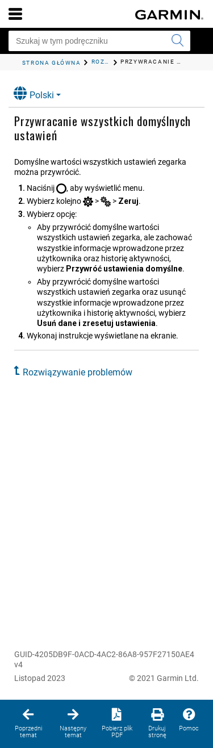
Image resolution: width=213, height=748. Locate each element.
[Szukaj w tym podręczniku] (99, 41)
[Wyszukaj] (177, 41)
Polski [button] (34, 93)
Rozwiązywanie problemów (77, 372)
